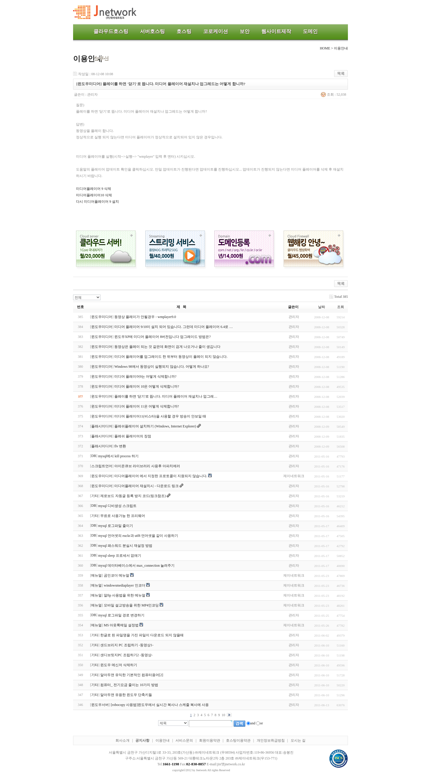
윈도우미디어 (101, 317)
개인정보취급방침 (271, 740)
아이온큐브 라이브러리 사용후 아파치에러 (147, 466)
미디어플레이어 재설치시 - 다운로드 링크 (146, 486)
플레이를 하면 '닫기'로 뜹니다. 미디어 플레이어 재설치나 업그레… (165, 396)
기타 (94, 496)
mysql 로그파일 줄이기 (115, 526)
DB (93, 456)
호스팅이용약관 (238, 740)
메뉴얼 (96, 575)
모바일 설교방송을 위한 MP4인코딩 (131, 605)
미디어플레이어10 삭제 (94, 195)
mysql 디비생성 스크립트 (117, 506)
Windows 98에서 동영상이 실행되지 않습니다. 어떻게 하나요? (161, 367)
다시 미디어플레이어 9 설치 (97, 202)
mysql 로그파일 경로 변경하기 (121, 615)
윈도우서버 (100, 705)
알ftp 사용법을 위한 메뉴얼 (124, 595)
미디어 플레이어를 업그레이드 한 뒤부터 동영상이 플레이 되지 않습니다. (170, 357)
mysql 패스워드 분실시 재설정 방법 (125, 546)
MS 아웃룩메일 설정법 (121, 625)
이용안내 (163, 740)
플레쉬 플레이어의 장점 (132, 436)
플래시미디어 (101, 426)
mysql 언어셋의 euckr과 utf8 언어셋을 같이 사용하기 (138, 536)
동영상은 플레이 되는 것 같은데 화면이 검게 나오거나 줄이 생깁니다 (167, 347)
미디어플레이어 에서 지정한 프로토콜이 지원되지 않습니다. (160, 476)
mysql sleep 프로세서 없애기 (119, 556)
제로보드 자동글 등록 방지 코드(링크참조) (133, 496)
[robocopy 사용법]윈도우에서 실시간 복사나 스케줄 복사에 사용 (160, 705)
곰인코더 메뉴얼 (116, 575)
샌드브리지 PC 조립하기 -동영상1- (126, 645)
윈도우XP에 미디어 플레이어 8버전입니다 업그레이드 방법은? (162, 337)
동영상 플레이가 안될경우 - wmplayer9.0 (145, 317)
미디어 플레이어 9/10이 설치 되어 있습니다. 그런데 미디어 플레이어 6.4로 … (173, 327)
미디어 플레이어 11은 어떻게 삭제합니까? (146, 406)
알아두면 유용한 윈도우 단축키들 (126, 695)
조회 (340, 307)
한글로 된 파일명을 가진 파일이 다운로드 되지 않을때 (142, 635)
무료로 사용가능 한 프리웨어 (122, 516)
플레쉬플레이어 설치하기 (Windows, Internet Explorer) (155, 426)
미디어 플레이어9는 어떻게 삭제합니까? (145, 376)
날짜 (321, 307)
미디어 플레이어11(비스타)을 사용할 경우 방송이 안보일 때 (160, 416)
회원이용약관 (209, 740)
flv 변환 (120, 446)
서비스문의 (184, 740)
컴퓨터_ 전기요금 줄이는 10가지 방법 (129, 685)
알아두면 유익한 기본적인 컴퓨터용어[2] (131, 675)
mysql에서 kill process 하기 (118, 456)
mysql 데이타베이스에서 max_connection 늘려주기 (136, 565)
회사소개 (122, 740)
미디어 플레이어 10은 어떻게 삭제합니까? (146, 386)
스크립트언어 (101, 466)
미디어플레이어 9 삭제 (93, 189)
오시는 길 (298, 740)
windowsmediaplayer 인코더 (124, 585)
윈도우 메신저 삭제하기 (118, 665)
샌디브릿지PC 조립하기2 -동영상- (126, 655)
